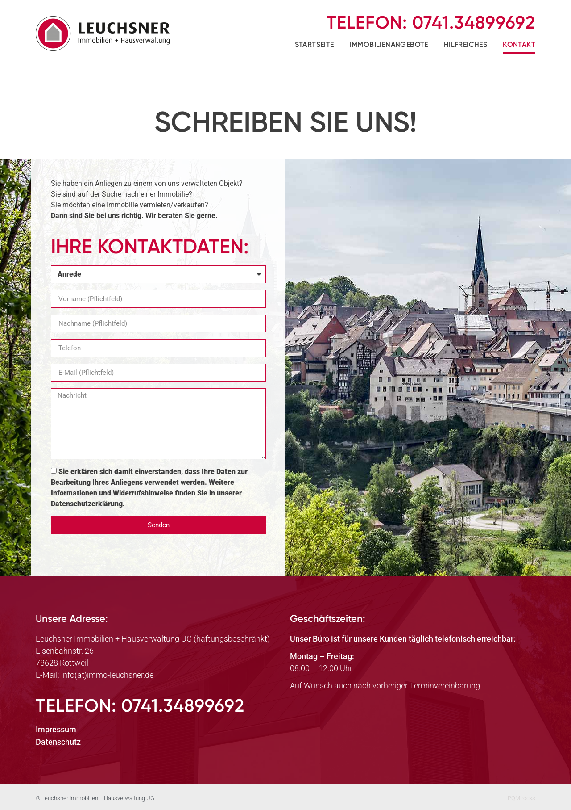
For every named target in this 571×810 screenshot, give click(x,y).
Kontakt (519, 44)
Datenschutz (58, 742)
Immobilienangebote (389, 44)
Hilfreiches (465, 44)
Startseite (314, 44)
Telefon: (431, 22)
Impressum (56, 729)
